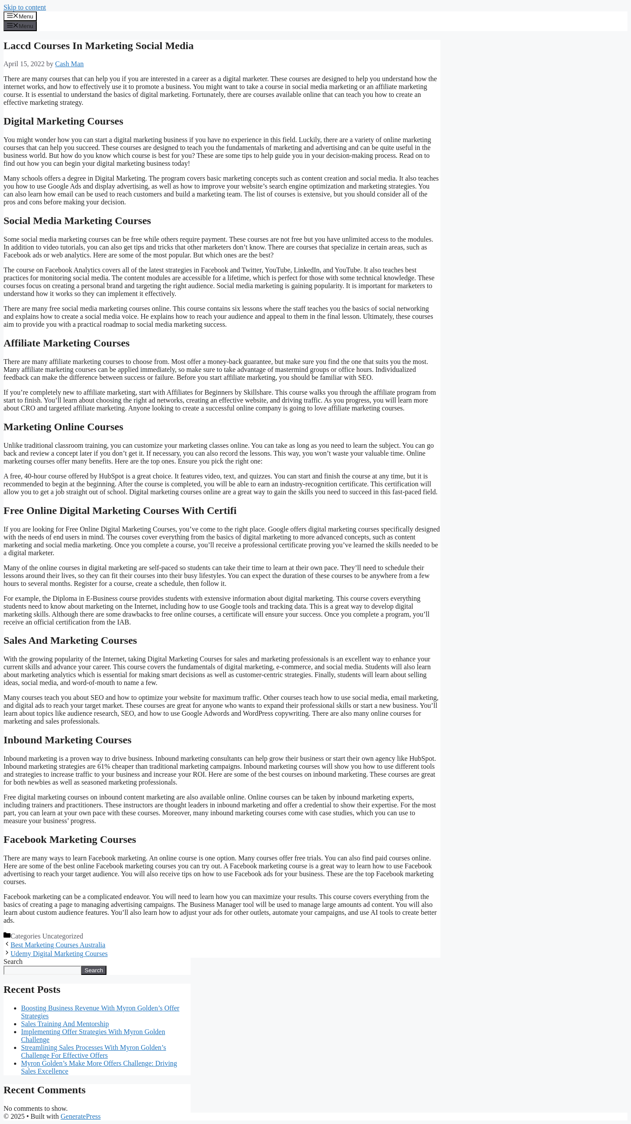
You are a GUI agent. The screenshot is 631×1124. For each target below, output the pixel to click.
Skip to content (25, 7)
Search (13, 961)
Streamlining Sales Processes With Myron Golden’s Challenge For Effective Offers (93, 1051)
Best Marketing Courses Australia (58, 945)
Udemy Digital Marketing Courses (59, 953)
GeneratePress (80, 1116)
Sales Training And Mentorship (65, 1024)
